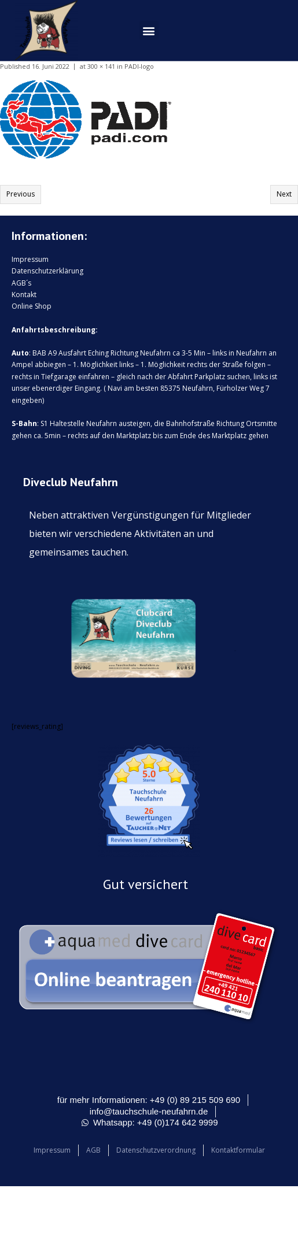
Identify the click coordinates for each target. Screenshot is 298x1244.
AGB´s (21, 283)
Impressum (30, 259)
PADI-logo (139, 66)
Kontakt (24, 294)
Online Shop (31, 306)
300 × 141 (101, 66)
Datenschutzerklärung (47, 271)
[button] (149, 30)
